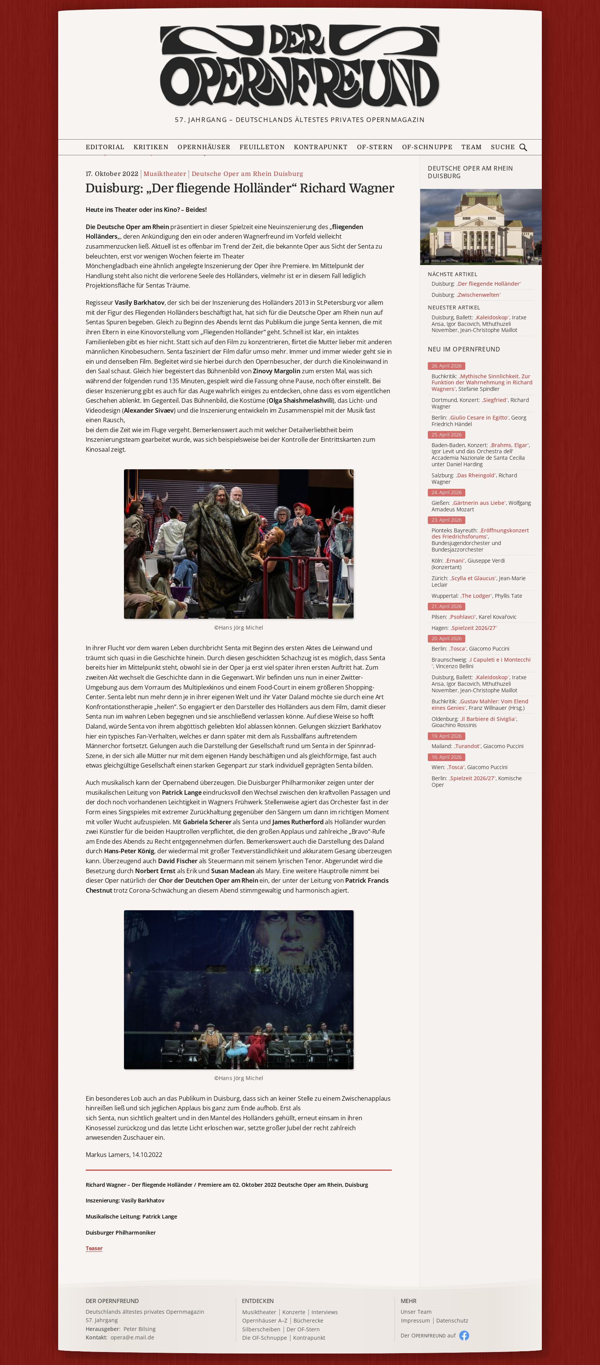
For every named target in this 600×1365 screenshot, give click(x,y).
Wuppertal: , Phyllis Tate (477, 596)
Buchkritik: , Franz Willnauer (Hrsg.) (480, 704)
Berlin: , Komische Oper (477, 781)
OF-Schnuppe (427, 147)
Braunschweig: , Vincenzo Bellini (481, 663)
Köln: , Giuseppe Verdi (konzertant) (468, 564)
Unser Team (416, 1311)
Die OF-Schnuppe (264, 1338)
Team (471, 147)
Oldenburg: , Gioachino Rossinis (474, 722)
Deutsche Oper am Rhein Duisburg (247, 174)
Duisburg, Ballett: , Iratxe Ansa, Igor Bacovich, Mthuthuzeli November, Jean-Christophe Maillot (479, 683)
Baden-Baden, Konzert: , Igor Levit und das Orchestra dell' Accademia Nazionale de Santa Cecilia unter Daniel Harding (481, 455)
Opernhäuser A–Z (264, 1321)
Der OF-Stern (303, 1329)
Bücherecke (308, 1321)
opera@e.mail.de (132, 1337)
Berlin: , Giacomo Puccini (470, 649)
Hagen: (464, 628)
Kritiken (151, 147)
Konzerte (293, 1312)
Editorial (105, 147)
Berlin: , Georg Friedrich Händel (479, 421)
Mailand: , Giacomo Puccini (477, 746)
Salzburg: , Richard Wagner (474, 478)
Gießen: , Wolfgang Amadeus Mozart (481, 506)
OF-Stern (375, 147)
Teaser (94, 1248)
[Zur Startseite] (300, 66)
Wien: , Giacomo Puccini (469, 767)
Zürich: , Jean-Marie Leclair (479, 581)
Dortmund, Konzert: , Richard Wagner (480, 403)
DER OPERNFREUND (112, 1301)
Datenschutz (452, 1321)
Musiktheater (164, 174)
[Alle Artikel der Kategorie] (481, 227)
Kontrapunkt (321, 147)
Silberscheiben (261, 1329)
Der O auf (428, 1335)
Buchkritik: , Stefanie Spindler (482, 382)
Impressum (415, 1321)
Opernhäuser (204, 147)
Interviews (324, 1312)
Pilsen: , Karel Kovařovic (474, 617)
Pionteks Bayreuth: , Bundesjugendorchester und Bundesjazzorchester (480, 540)
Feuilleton (262, 147)
